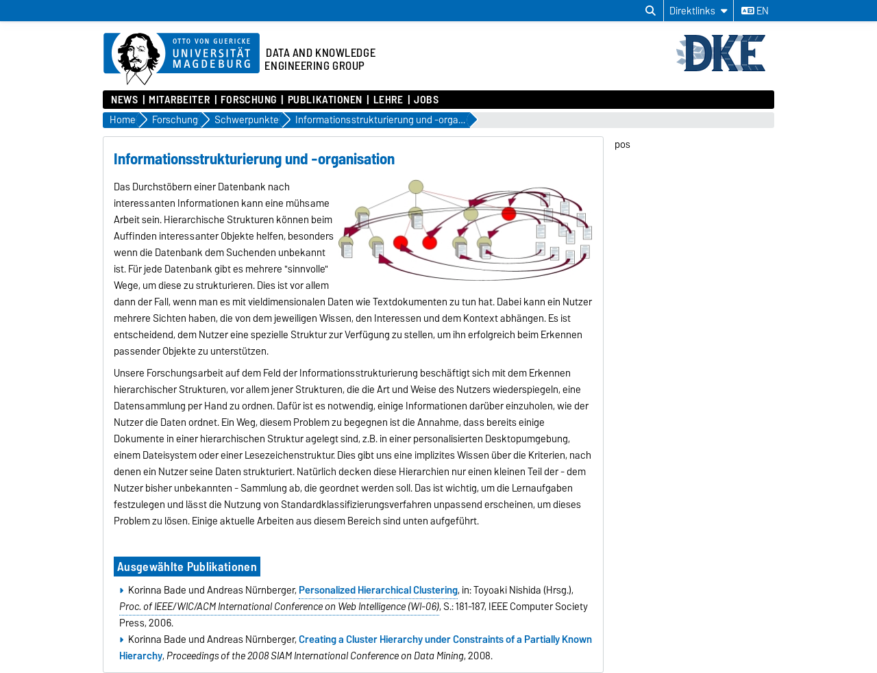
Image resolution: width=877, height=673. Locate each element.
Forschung (249, 100)
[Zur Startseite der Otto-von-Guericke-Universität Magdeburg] (181, 59)
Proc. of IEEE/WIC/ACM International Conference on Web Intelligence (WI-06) (279, 606)
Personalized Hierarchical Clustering (378, 590)
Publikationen (325, 100)
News (124, 100)
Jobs (426, 100)
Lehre (388, 100)
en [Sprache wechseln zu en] (755, 11)
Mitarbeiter (179, 100)
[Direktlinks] (698, 10)
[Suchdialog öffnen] (650, 11)
